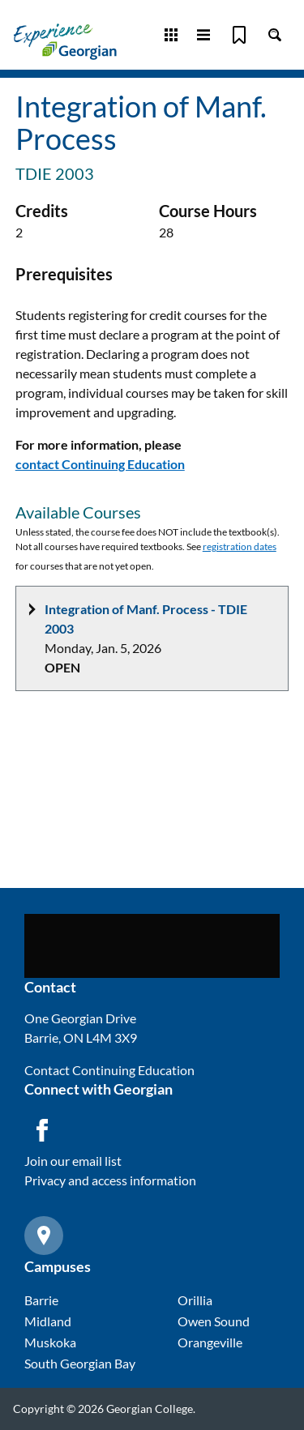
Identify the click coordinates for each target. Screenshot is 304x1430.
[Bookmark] (239, 34)
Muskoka (50, 1342)
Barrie (41, 1300)
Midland (47, 1321)
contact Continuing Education (100, 464)
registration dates (239, 546)
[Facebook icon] (42, 1130)
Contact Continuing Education (109, 1070)
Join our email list (73, 1160)
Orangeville (210, 1342)
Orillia (195, 1300)
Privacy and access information (110, 1180)
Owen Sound (214, 1321)
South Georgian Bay (79, 1363)
